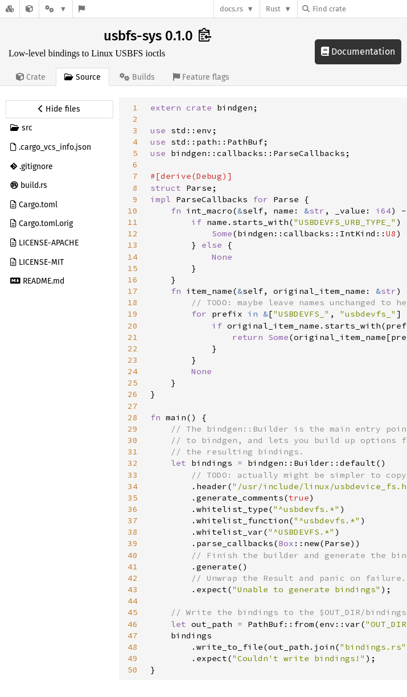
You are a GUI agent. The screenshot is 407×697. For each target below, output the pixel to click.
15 (133, 268)
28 (133, 417)
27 (133, 406)
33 (133, 475)
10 (133, 211)
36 (133, 509)
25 (133, 383)
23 (133, 360)
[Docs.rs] (9, 9)
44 (133, 601)
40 (133, 555)
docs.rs (231, 9)
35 (133, 498)
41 (133, 566)
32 (133, 463)
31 (133, 451)
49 (133, 658)
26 (133, 394)
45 (133, 612)
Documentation (358, 51)
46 (133, 624)
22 (133, 348)
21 (133, 337)
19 (133, 314)
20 (133, 326)
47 (133, 635)
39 (133, 543)
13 (133, 245)
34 (133, 486)
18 (133, 302)
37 (133, 520)
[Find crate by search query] (359, 9)
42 (133, 578)
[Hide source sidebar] (59, 109)
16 (133, 279)
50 (133, 670)
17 (133, 291)
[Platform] (55, 9)
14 (133, 257)
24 (133, 371)
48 (133, 647)
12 (133, 233)
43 (133, 589)
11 (133, 222)
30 (133, 440)
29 (133, 429)
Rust (273, 9)
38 (133, 532)
